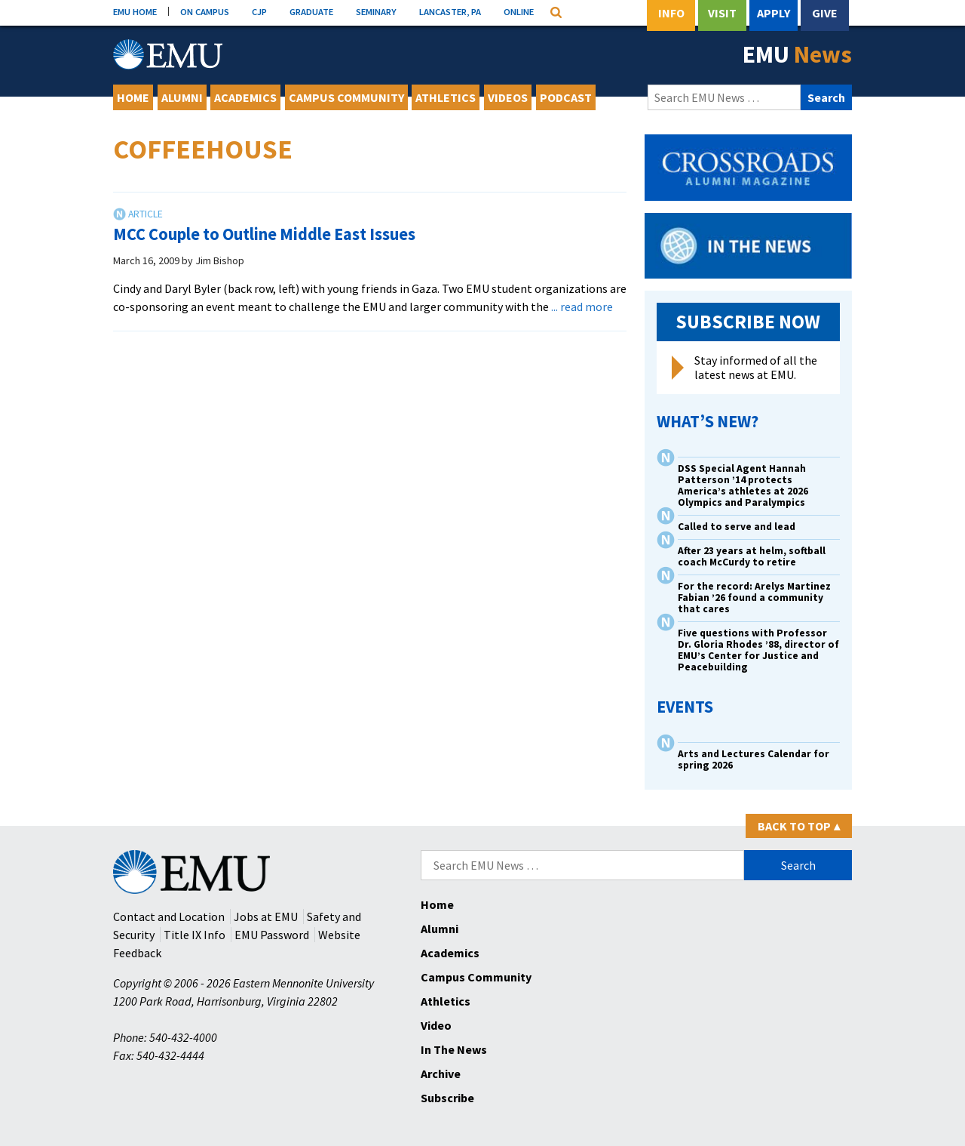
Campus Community (346, 97)
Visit (722, 12)
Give (825, 12)
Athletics (445, 97)
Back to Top (799, 826)
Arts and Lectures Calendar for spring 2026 (753, 759)
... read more (582, 306)
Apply (773, 12)
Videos (508, 97)
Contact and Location (169, 916)
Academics (245, 97)
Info (671, 12)
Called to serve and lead (736, 526)
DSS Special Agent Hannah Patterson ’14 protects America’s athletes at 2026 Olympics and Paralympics (743, 485)
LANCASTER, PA (450, 11)
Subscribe (447, 1097)
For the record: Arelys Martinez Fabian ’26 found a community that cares (754, 597)
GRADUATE (311, 11)
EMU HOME (135, 11)
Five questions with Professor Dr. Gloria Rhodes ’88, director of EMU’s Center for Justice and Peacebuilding (758, 650)
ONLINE (519, 11)
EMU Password (271, 934)
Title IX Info (194, 934)
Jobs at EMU (266, 916)
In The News (454, 1049)
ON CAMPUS (204, 11)
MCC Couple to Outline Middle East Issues (264, 234)
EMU (797, 54)
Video (436, 1025)
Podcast (566, 97)
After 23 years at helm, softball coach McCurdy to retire (752, 556)
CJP (259, 11)
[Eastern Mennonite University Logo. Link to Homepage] (167, 54)
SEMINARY (376, 11)
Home (133, 97)
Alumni (182, 97)
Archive (441, 1073)
